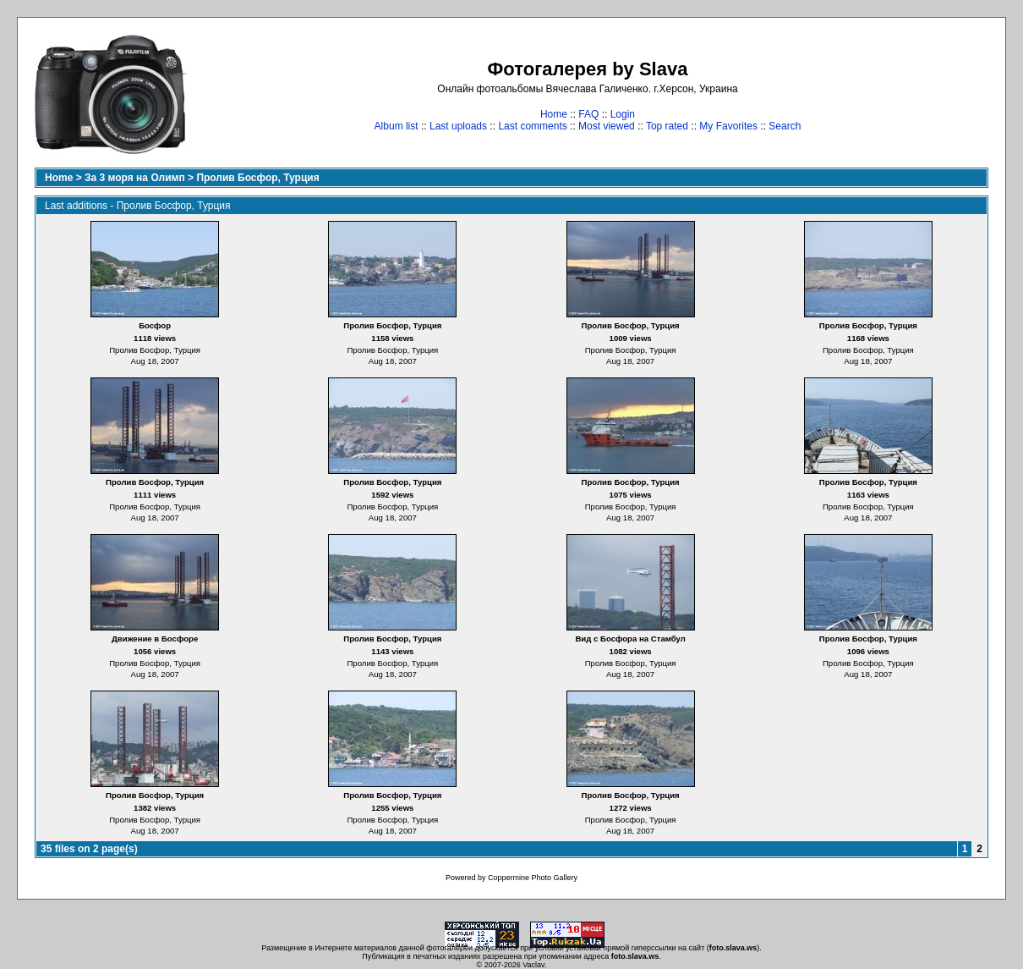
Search (785, 126)
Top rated (667, 126)
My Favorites (728, 126)
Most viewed (606, 126)
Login (622, 114)
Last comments (532, 126)
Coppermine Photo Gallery (532, 877)
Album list (396, 126)
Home (553, 114)
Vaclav (533, 965)
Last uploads (458, 126)
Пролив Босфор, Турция (257, 178)
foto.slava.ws (733, 948)
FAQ (588, 114)
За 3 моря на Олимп (135, 178)
